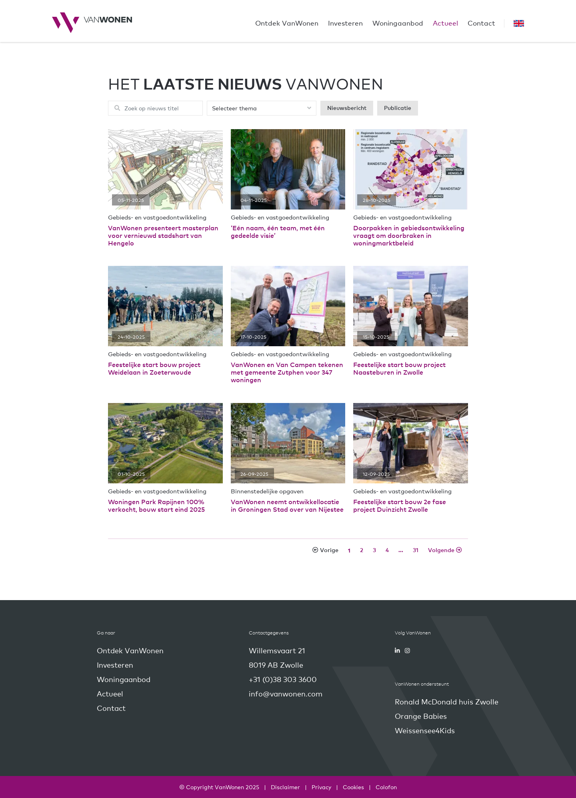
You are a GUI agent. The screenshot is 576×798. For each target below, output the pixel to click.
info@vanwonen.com (285, 693)
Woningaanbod (397, 22)
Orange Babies (421, 716)
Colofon (386, 786)
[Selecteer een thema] (261, 108)
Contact (481, 22)
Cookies (353, 786)
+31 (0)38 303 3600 (283, 679)
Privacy (321, 786)
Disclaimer (285, 786)
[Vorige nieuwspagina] (325, 550)
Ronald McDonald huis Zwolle (446, 701)
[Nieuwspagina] (349, 550)
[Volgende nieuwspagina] (445, 550)
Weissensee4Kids (425, 730)
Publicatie (397, 108)
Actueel (445, 22)
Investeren (345, 22)
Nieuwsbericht (346, 108)
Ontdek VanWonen (286, 22)
